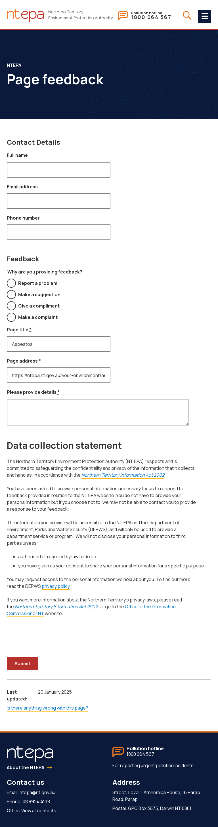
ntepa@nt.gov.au (37, 792)
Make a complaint (38, 317)
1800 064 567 (151, 17)
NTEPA (14, 65)
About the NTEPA (25, 767)
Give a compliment (39, 306)
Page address (24, 361)
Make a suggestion (39, 294)
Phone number (23, 218)
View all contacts (38, 810)
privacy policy (56, 586)
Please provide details (33, 392)
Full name (17, 155)
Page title (19, 330)
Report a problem (37, 283)
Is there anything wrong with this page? (47, 708)
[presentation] (50, 635)
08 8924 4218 (36, 801)
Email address (22, 187)
